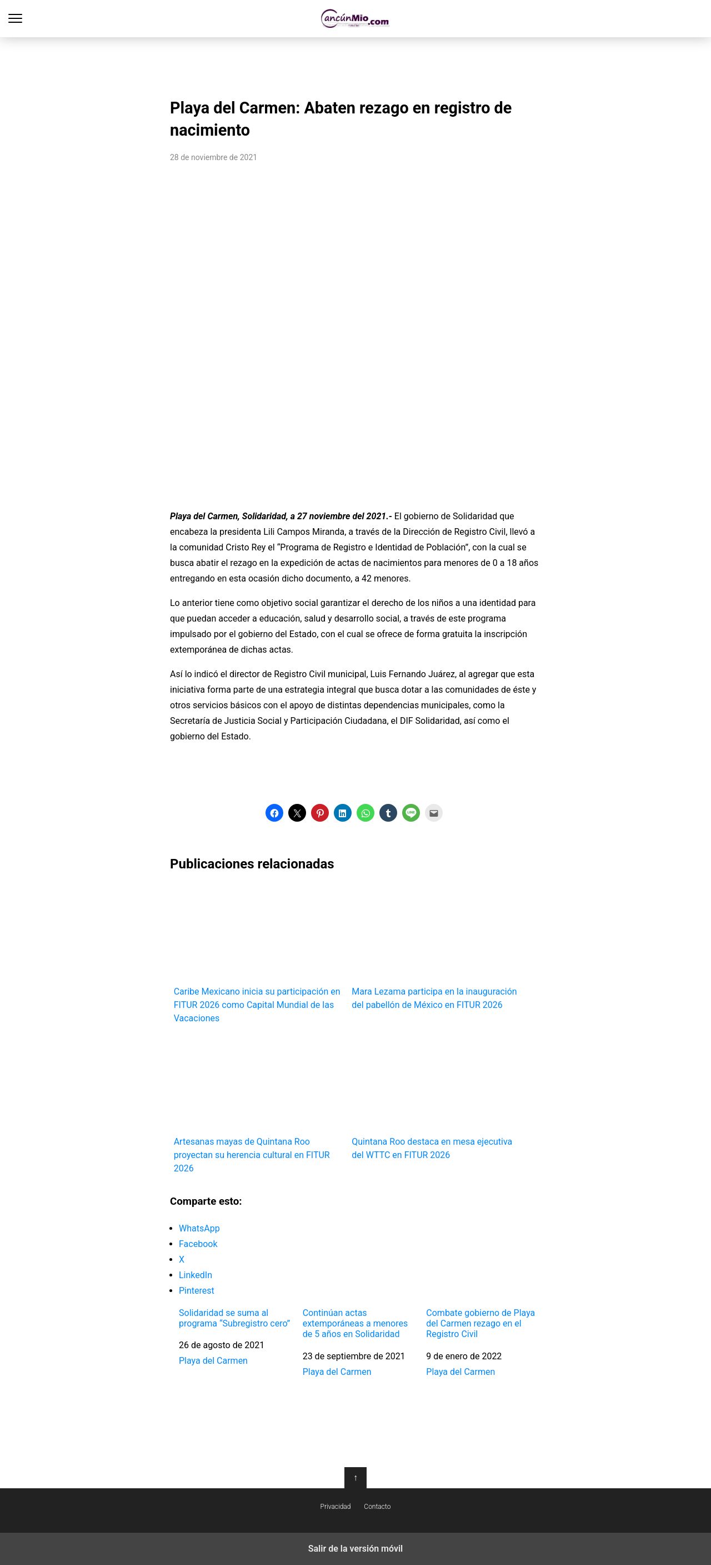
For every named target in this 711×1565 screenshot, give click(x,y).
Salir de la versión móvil (355, 1548)
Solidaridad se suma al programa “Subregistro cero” (234, 1318)
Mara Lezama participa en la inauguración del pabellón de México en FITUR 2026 (437, 947)
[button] (274, 813)
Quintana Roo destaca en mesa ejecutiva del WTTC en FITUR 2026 (437, 1097)
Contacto (377, 1506)
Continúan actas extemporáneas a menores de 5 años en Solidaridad (355, 1323)
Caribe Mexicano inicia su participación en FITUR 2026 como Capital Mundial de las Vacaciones (259, 954)
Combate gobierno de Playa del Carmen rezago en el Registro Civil (480, 1323)
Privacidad (336, 1506)
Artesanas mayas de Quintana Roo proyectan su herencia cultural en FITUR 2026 (259, 1104)
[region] (355, 64)
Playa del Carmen (213, 1360)
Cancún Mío (355, 18)
